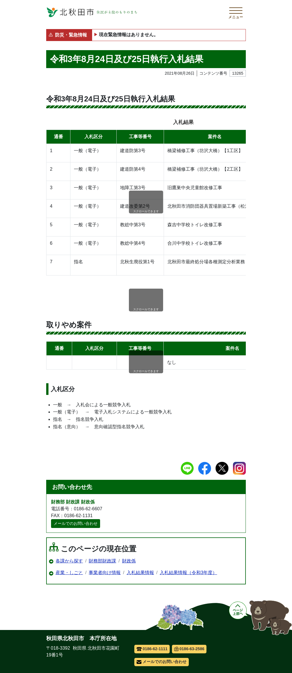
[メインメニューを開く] (236, 12)
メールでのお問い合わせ (76, 523)
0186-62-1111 (152, 649)
